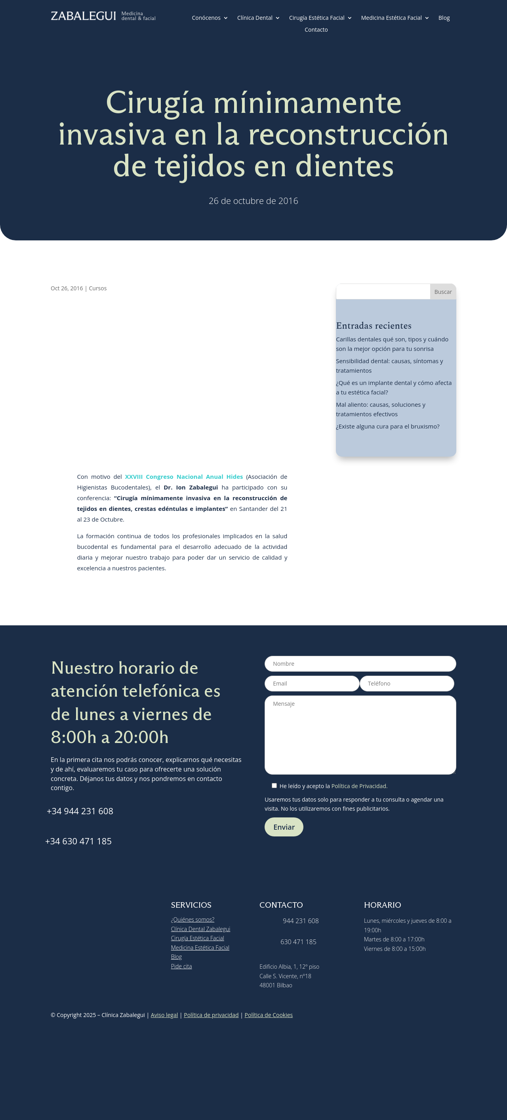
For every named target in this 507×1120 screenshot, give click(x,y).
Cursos (98, 288)
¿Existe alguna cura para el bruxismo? (388, 426)
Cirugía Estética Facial (317, 18)
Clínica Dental (255, 18)
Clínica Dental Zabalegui (201, 929)
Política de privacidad (211, 1015)
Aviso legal (164, 1015)
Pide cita (181, 966)
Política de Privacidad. (360, 786)
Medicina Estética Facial (391, 18)
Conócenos (206, 18)
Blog (444, 18)
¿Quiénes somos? (193, 919)
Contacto (316, 30)
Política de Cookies (269, 1015)
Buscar (443, 291)
